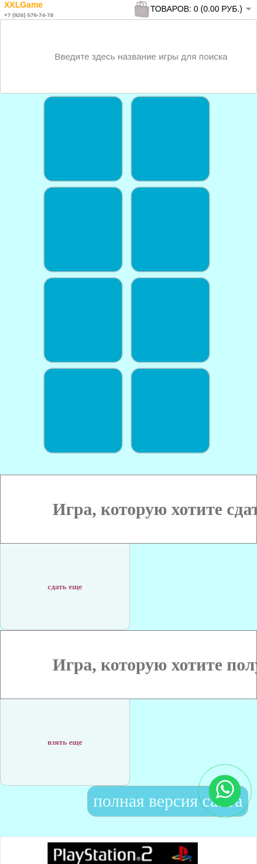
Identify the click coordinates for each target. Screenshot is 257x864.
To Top (227, 843)
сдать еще (64, 579)
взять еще (65, 735)
